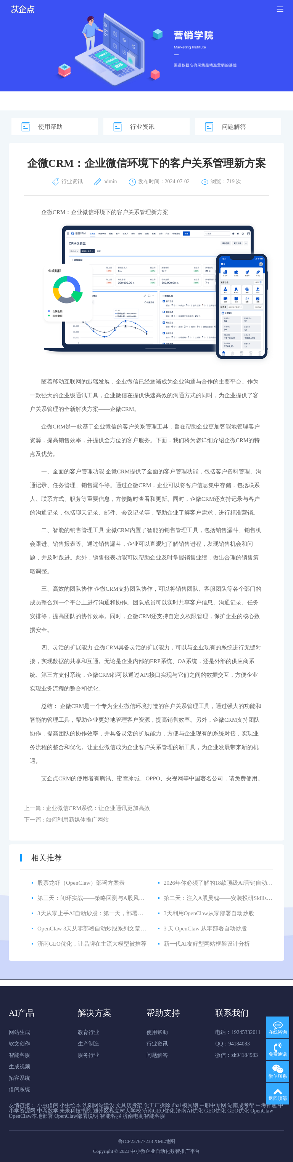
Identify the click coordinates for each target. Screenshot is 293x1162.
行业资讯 (142, 126)
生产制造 (88, 1044)
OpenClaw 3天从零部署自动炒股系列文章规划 (94, 928)
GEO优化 (215, 1111)
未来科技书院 (76, 1111)
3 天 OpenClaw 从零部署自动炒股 (205, 928)
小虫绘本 (70, 1105)
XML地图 (164, 1141)
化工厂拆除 (157, 1105)
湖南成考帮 (240, 1105)
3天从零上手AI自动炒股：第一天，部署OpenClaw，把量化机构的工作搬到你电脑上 (142, 913)
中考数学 (47, 1111)
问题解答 (234, 126)
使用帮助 (50, 126)
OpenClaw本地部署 (31, 1116)
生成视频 (19, 1066)
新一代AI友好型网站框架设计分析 (207, 944)
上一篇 (87, 808)
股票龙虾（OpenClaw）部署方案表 (81, 883)
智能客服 (19, 1055)
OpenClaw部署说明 (76, 1116)
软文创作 (19, 1044)
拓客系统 (19, 1078)
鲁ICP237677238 (135, 1141)
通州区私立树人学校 (117, 1111)
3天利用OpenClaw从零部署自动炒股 (209, 913)
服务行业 (88, 1055)
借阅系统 (19, 1089)
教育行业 (88, 1032)
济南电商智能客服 (143, 1116)
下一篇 (66, 820)
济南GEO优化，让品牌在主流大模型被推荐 (91, 944)
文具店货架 (129, 1105)
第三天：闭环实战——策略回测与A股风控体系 (96, 898)
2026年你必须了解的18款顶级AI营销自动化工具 (224, 883)
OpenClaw (261, 1111)
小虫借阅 (47, 1105)
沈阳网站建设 (98, 1105)
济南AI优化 (189, 1111)
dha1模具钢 (185, 1105)
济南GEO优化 (158, 1111)
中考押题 (266, 1105)
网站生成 (19, 1032)
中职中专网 (213, 1105)
